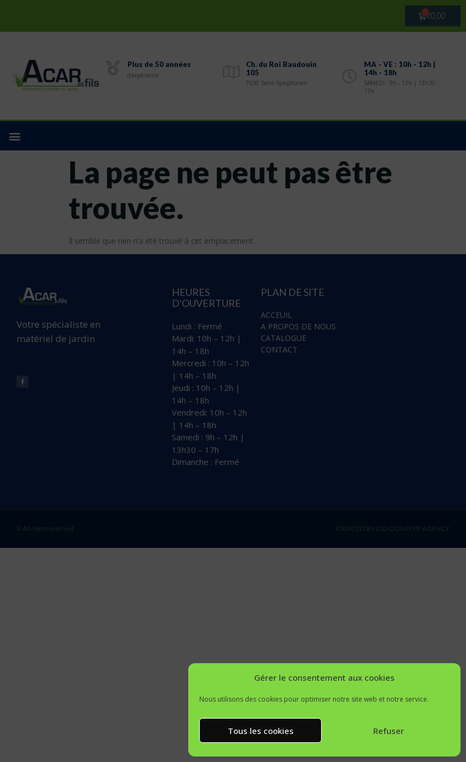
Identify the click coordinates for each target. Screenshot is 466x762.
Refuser (388, 730)
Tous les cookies (261, 730)
